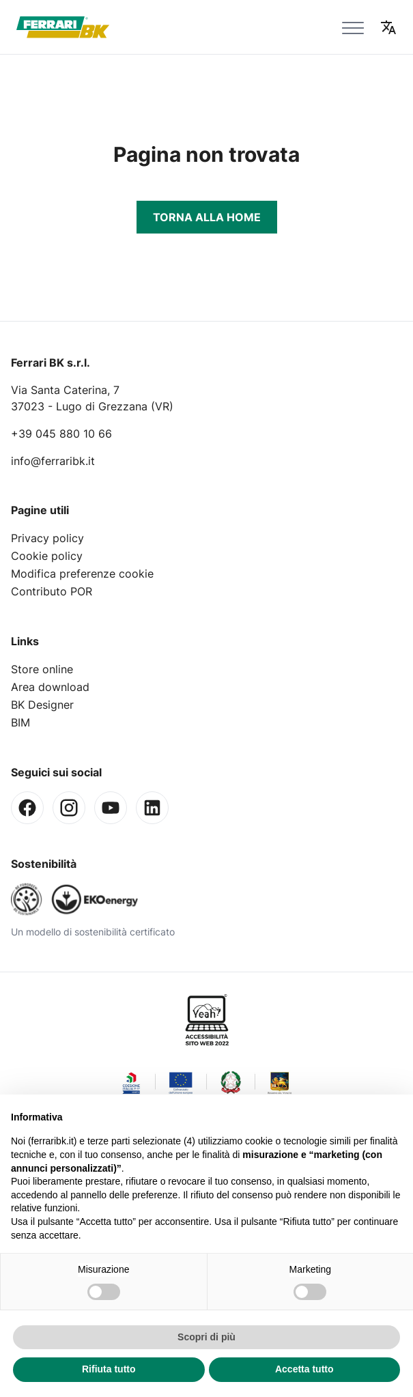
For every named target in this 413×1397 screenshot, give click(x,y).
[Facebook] (27, 807)
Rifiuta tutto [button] (109, 1369)
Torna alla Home (207, 217)
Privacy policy (47, 538)
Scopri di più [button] (206, 1336)
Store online (42, 669)
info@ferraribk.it (53, 461)
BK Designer (42, 704)
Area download (50, 687)
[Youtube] (110, 807)
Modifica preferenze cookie (82, 573)
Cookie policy (47, 556)
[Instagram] (69, 807)
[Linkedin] (152, 807)
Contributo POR (51, 591)
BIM (20, 722)
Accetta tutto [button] (304, 1369)
